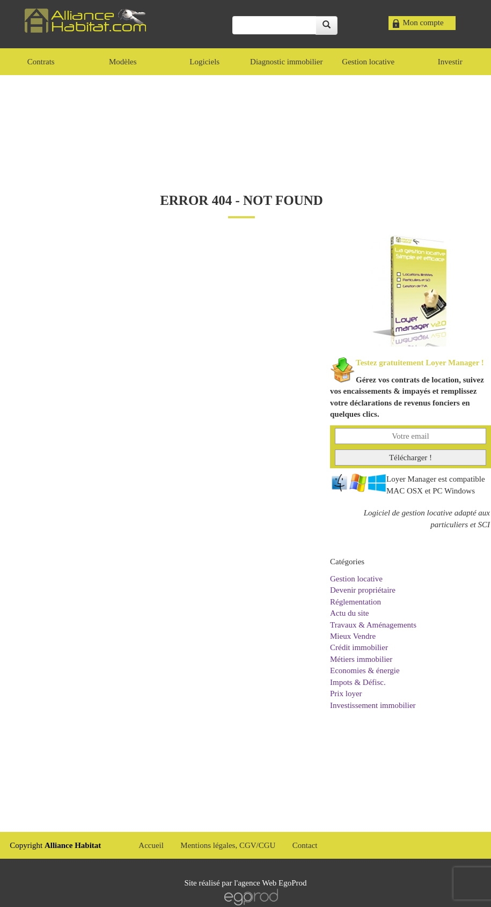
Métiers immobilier (361, 659)
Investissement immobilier (373, 705)
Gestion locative (356, 578)
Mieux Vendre (353, 636)
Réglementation (355, 602)
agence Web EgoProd (272, 883)
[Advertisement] (246, 123)
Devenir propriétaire (362, 590)
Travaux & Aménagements (373, 625)
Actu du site (349, 613)
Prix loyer (346, 693)
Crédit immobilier (359, 647)
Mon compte (422, 22)
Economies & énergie (365, 670)
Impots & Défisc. (358, 682)
